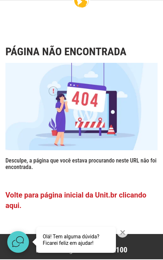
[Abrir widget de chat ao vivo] (18, 242)
